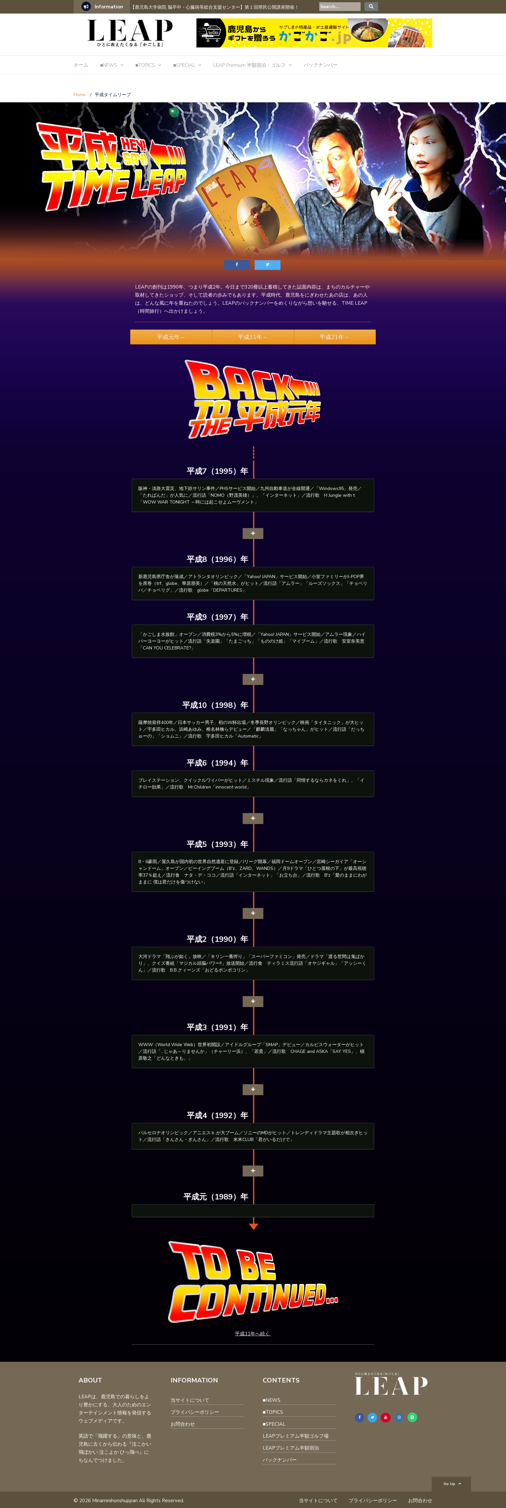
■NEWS (108, 65)
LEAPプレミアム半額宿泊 (291, 1448)
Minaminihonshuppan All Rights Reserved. (138, 1500)
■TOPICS (145, 65)
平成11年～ (253, 337)
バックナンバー (321, 65)
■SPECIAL (184, 65)
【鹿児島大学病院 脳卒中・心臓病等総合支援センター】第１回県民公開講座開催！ (214, 7)
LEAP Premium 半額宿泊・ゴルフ (249, 65)
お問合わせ (183, 1424)
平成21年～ (335, 337)
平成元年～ (171, 337)
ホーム (81, 65)
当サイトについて (190, 1400)
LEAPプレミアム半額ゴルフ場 (296, 1436)
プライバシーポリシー (195, 1412)
